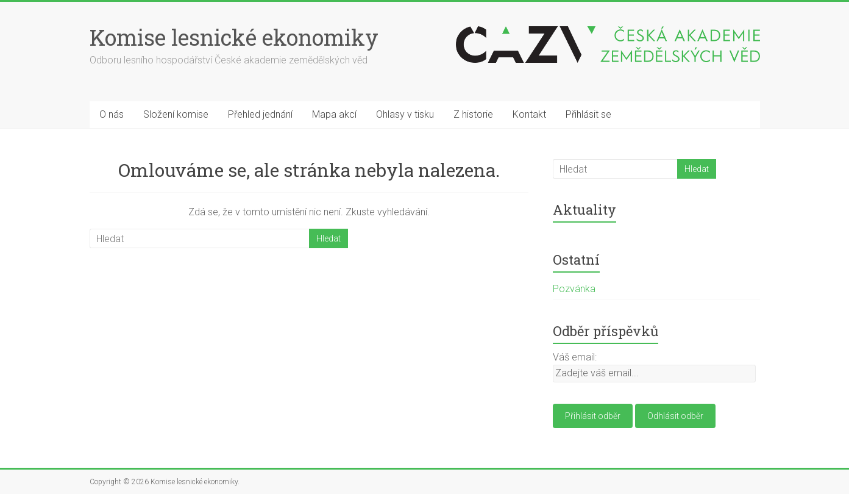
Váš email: (575, 357)
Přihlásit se (588, 114)
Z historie (473, 114)
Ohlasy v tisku (405, 114)
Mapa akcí (334, 114)
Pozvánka (574, 289)
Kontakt (529, 114)
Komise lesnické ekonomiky (234, 37)
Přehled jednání (260, 114)
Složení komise (175, 114)
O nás (111, 114)
